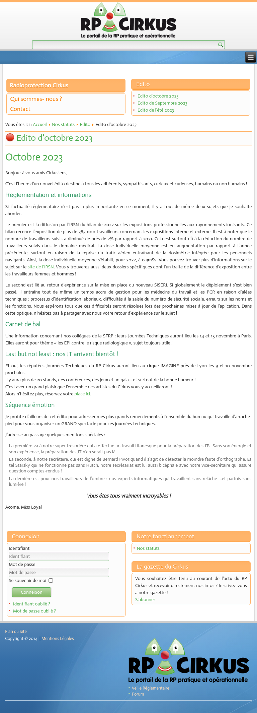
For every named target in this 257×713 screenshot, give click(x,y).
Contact (20, 109)
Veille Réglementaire (150, 688)
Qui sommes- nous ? (36, 99)
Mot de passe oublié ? (34, 611)
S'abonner (145, 599)
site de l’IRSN (41, 267)
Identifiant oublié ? (31, 604)
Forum (138, 694)
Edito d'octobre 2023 (158, 96)
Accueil (40, 124)
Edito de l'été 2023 (156, 110)
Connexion (31, 592)
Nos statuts (63, 124)
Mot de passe (22, 564)
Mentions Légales (57, 638)
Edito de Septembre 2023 (162, 103)
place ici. (83, 394)
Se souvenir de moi (27, 580)
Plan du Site (15, 631)
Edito (85, 124)
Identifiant (19, 548)
